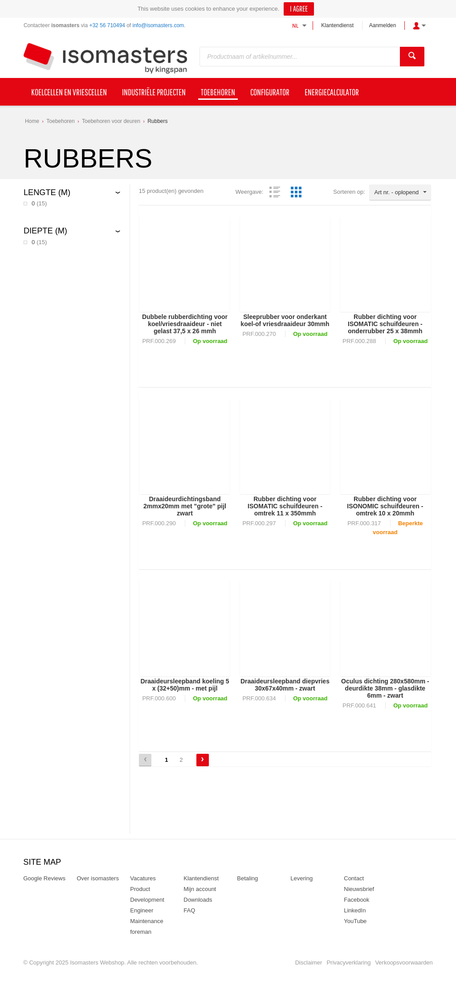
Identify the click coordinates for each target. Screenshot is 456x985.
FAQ (189, 910)
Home (32, 121)
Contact (354, 878)
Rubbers (157, 121)
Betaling (247, 878)
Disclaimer (308, 962)
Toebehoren (60, 121)
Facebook (356, 899)
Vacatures (143, 878)
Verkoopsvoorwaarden (403, 962)
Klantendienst (337, 25)
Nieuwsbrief (359, 889)
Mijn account (199, 889)
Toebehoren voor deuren (111, 121)
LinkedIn (355, 910)
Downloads (197, 899)
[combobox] (400, 192)
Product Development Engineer (147, 900)
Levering (301, 878)
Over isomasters (98, 878)
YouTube (355, 921)
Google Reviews (44, 878)
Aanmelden (382, 25)
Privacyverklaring (348, 962)
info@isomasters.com (158, 25)
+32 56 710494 (107, 25)
